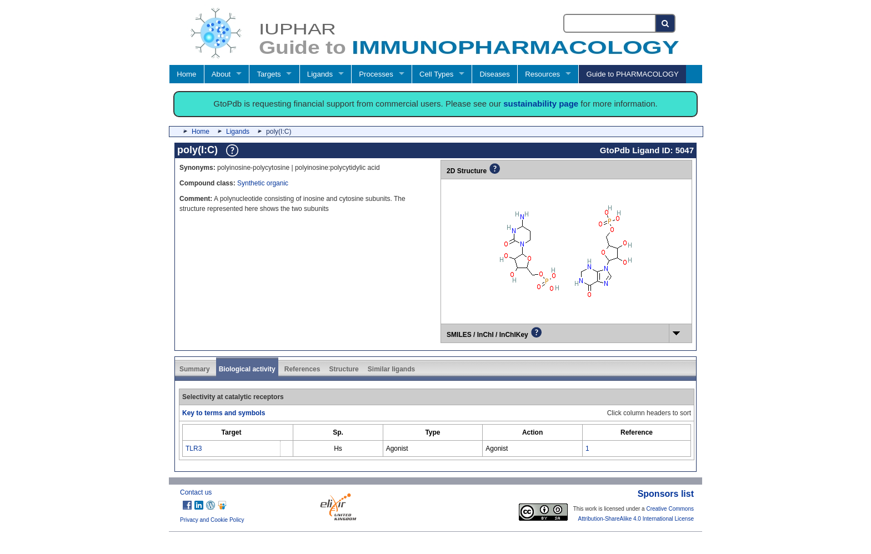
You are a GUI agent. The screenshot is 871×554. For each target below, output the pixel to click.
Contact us (196, 492)
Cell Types (436, 74)
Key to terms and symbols (223, 413)
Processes (376, 74)
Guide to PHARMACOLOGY (632, 74)
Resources (542, 74)
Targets (269, 74)
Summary (194, 369)
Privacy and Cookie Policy (212, 520)
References (302, 369)
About (221, 74)
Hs (338, 448)
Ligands (320, 74)
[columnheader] (232, 432)
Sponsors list (666, 493)
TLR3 (194, 448)
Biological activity (247, 369)
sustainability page (540, 103)
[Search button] (665, 23)
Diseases (495, 74)
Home (186, 74)
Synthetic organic (262, 183)
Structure (343, 369)
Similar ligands (391, 369)
